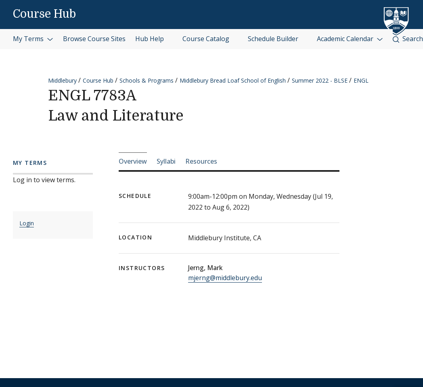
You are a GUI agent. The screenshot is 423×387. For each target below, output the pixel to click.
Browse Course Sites (94, 38)
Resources (201, 161)
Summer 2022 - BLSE (320, 80)
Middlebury (62, 80)
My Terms (33, 38)
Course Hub (44, 14)
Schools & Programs (146, 80)
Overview (133, 161)
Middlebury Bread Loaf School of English (233, 80)
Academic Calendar (350, 38)
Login (26, 223)
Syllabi (166, 161)
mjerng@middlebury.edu (225, 277)
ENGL (361, 80)
